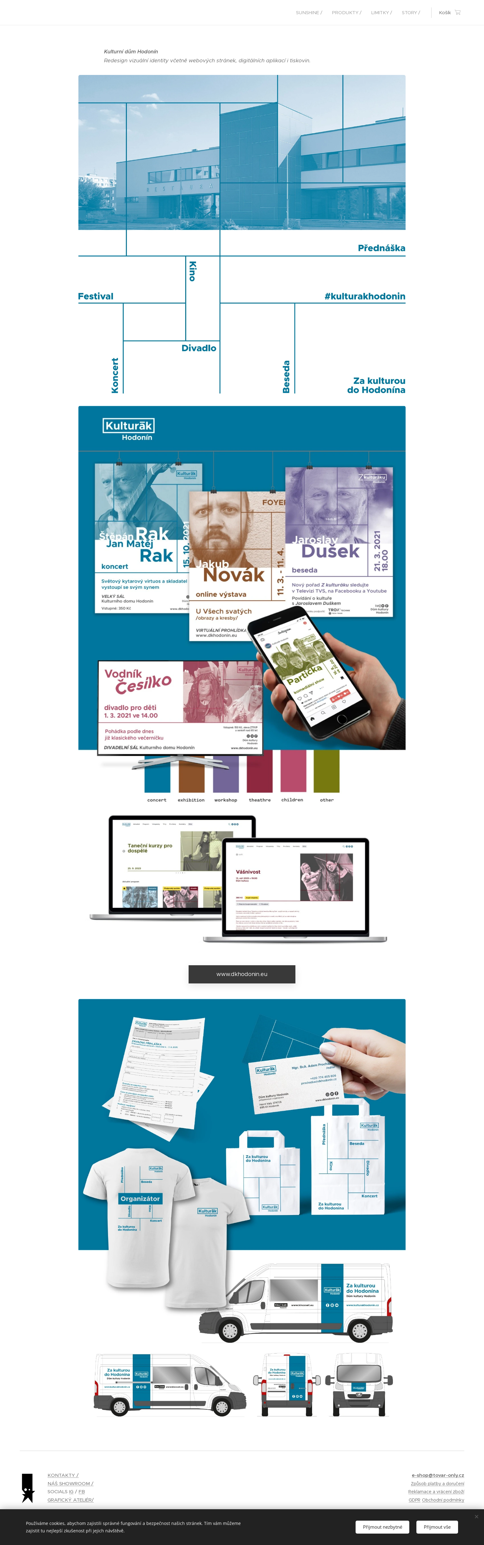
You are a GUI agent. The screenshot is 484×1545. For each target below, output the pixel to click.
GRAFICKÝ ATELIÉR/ (71, 1500)
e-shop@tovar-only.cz (438, 1475)
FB (82, 1491)
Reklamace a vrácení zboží (436, 1491)
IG (71, 1491)
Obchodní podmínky (443, 1500)
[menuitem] (310, 12)
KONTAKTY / (63, 1475)
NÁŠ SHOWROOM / (71, 1483)
